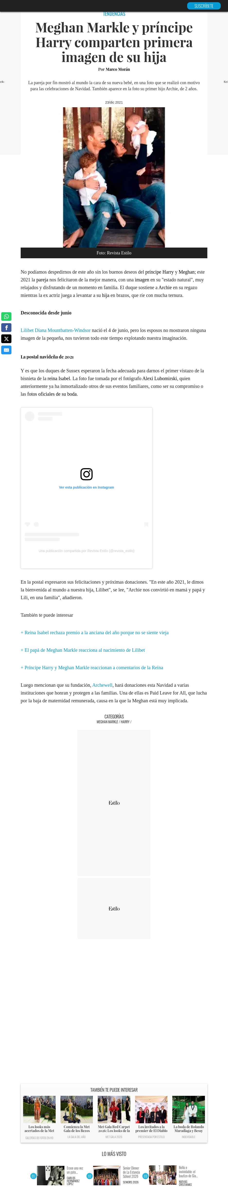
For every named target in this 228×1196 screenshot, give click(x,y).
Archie (165, 287)
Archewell (102, 685)
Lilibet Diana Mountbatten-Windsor (56, 330)
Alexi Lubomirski (159, 378)
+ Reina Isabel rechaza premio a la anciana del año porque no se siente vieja (95, 632)
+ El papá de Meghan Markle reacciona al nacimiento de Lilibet (83, 650)
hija (105, 295)
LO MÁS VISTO (114, 1153)
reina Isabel (59, 378)
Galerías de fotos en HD (39, 1138)
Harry (125, 721)
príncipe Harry (159, 272)
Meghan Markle (107, 721)
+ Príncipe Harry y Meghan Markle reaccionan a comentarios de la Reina (92, 667)
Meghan (187, 272)
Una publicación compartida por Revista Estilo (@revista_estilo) (87, 551)
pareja (42, 279)
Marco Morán (118, 69)
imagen (142, 279)
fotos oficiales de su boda (52, 394)
